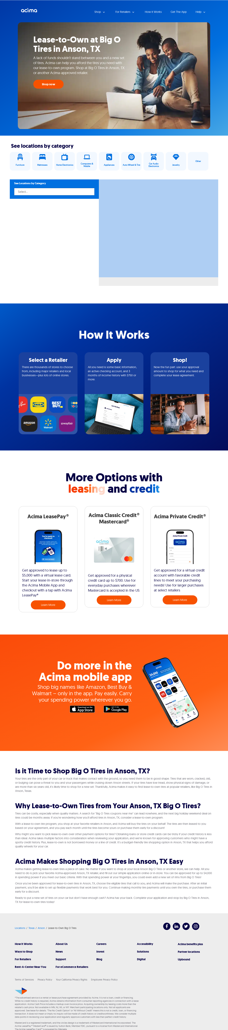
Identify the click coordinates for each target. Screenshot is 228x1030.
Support (61, 959)
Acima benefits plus (190, 944)
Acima (29, 11)
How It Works (23, 944)
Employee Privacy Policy (104, 979)
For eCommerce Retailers (72, 967)
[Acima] (21, 991)
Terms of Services (24, 979)
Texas (31, 928)
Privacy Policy (45, 979)
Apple (84, 710)
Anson (41, 928)
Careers (101, 944)
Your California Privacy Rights (71, 979)
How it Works (153, 12)
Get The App (179, 12)
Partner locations (189, 952)
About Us (62, 944)
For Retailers (23, 959)
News (59, 951)
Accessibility (145, 944)
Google (118, 710)
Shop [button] (98, 12)
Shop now (48, 84)
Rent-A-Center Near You (30, 967)
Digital (141, 959)
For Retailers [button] (123, 12)
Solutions (143, 951)
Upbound (184, 959)
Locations (20, 928)
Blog (99, 959)
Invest (100, 951)
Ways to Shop (24, 951)
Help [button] (199, 12)
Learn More (48, 605)
